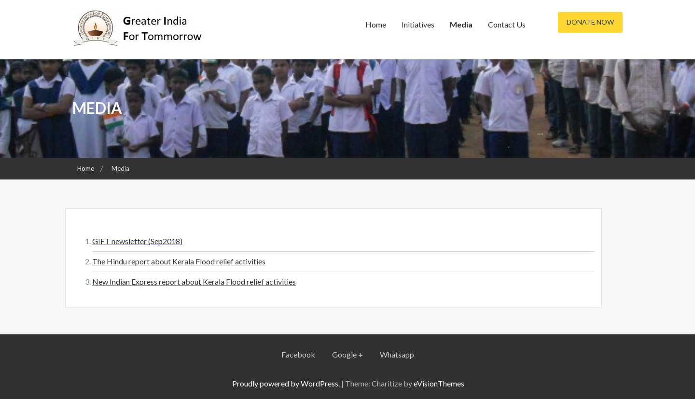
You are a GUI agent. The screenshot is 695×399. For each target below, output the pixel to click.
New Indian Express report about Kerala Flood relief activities (194, 281)
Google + (347, 354)
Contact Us (507, 24)
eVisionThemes (439, 383)
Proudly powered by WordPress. (286, 383)
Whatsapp (397, 354)
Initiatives (418, 24)
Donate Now (590, 22)
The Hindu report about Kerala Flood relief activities (178, 261)
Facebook (298, 354)
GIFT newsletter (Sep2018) (137, 241)
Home (375, 24)
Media (461, 24)
